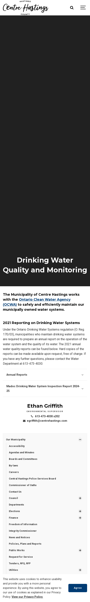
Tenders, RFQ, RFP (20, 563)
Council (13, 498)
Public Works (17, 550)
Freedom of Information (23, 524)
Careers (14, 472)
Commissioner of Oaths (23, 485)
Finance (13, 517)
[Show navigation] (83, 7)
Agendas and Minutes (21, 452)
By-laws (13, 465)
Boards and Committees (23, 459)
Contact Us (15, 491)
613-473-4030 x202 (45, 416)
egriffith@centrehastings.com (45, 420)
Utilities (13, 569)
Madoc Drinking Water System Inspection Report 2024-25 (45, 388)
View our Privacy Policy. (27, 597)
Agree (78, 587)
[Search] (71, 7)
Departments (16, 504)
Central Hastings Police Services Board (32, 478)
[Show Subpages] (80, 440)
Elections (14, 511)
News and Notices (19, 537)
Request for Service (21, 556)
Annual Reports (45, 374)
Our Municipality (15, 439)
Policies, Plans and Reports (25, 543)
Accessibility (17, 446)
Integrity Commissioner (23, 530)
